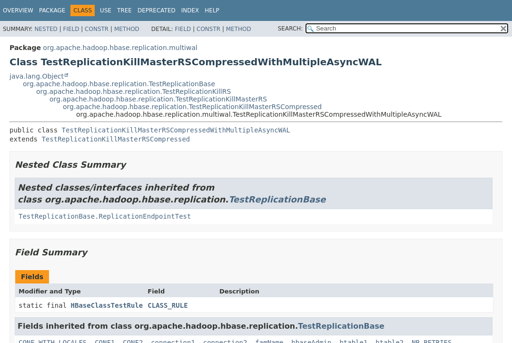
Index (190, 10)
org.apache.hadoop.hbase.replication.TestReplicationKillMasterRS (158, 99)
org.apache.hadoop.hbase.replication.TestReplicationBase (119, 84)
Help (212, 10)
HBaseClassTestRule (107, 305)
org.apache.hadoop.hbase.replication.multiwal (120, 47)
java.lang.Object (37, 76)
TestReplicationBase (276, 199)
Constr (96, 29)
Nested (45, 29)
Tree (124, 10)
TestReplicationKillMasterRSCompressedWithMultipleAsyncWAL (176, 130)
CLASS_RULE (167, 305)
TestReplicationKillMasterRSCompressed (115, 139)
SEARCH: (290, 28)
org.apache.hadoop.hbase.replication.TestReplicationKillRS (133, 91)
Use (105, 10)
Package (52, 10)
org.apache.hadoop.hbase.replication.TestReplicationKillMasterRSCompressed (192, 107)
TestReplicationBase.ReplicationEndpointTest (105, 216)
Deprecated (157, 10)
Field (71, 29)
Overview (18, 10)
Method (126, 29)
